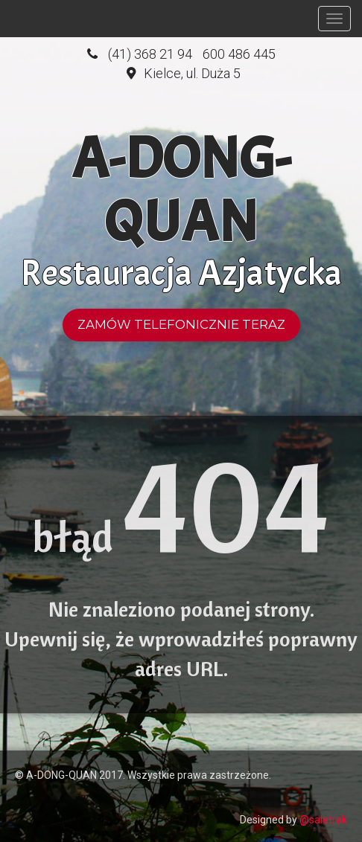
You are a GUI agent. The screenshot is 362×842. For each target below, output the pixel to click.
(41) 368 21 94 (150, 54)
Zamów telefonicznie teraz (181, 324)
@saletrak (323, 820)
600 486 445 (239, 54)
